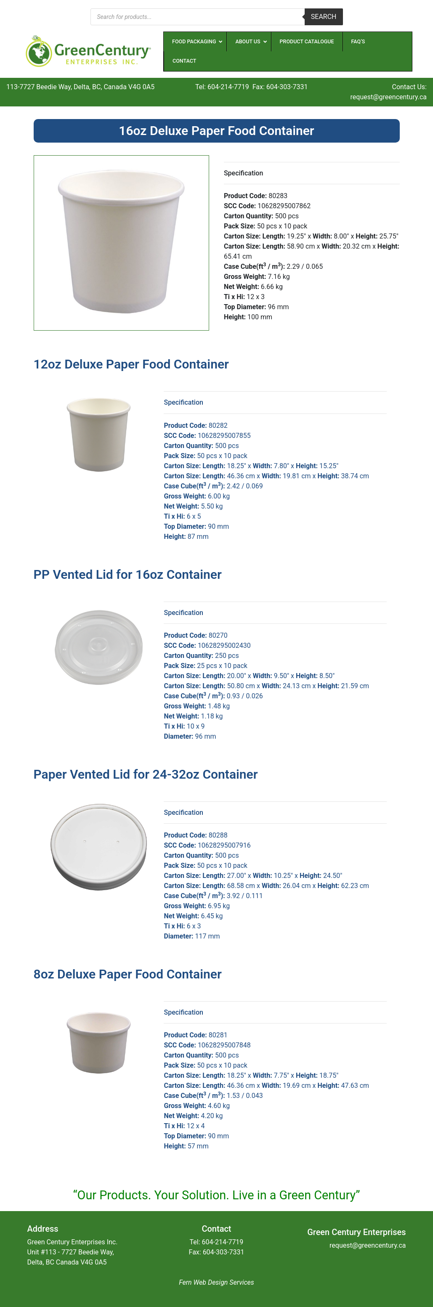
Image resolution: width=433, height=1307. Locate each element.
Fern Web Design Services (216, 1282)
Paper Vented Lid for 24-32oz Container (146, 774)
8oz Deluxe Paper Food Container (128, 974)
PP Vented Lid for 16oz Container (128, 574)
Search (324, 17)
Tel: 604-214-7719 (222, 87)
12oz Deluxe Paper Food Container (131, 364)
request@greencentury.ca (389, 97)
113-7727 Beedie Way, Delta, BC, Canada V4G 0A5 (80, 87)
